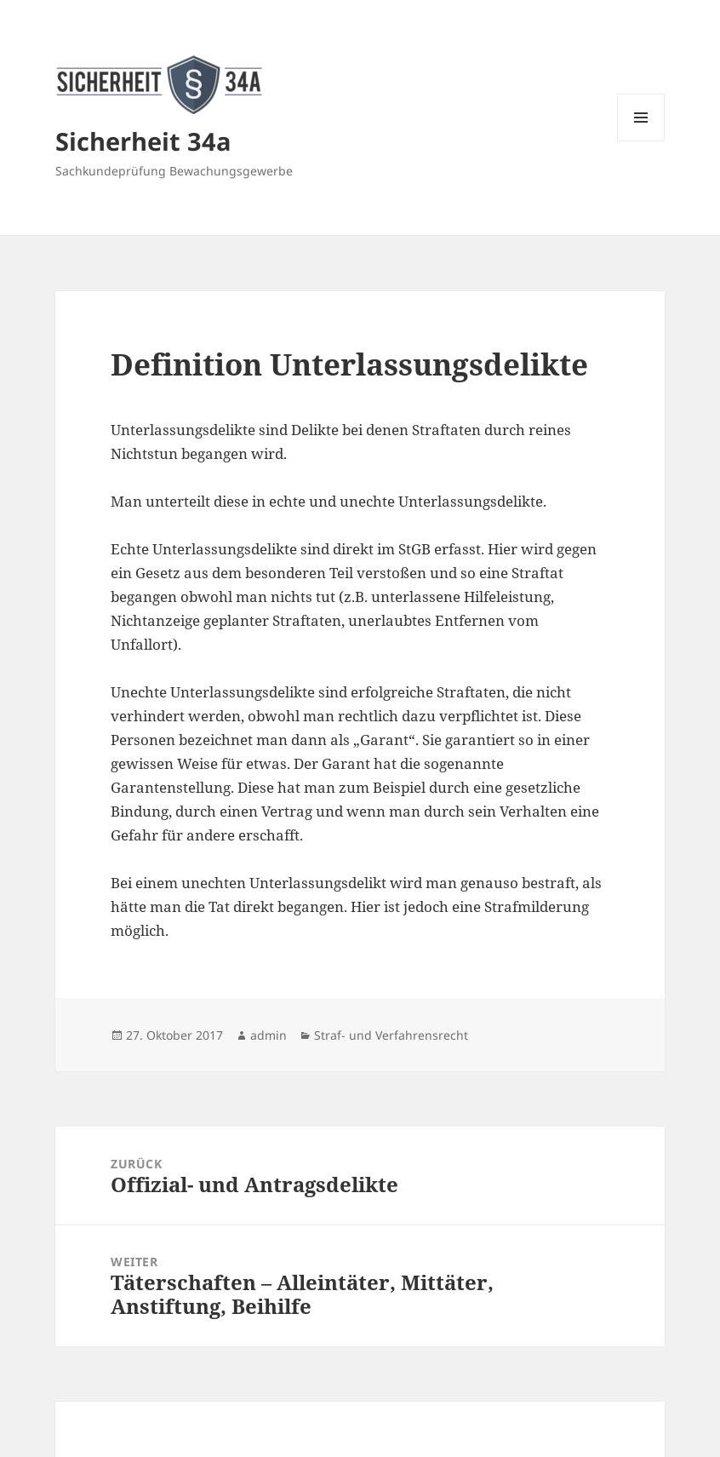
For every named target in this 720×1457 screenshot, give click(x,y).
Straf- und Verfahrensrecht (391, 1035)
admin (268, 1035)
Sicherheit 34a (143, 141)
